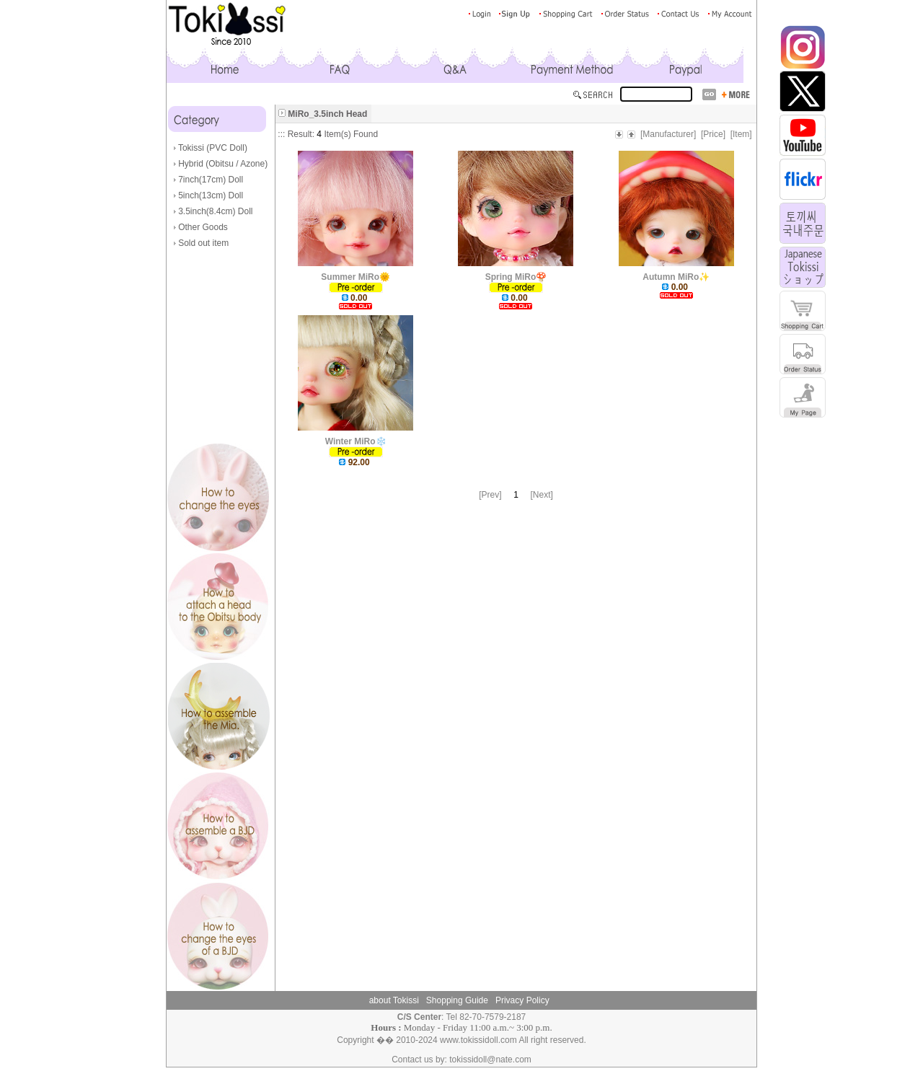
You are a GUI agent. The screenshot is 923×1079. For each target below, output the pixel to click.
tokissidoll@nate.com (490, 1059)
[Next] (542, 495)
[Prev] (490, 495)
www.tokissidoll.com (478, 1040)
